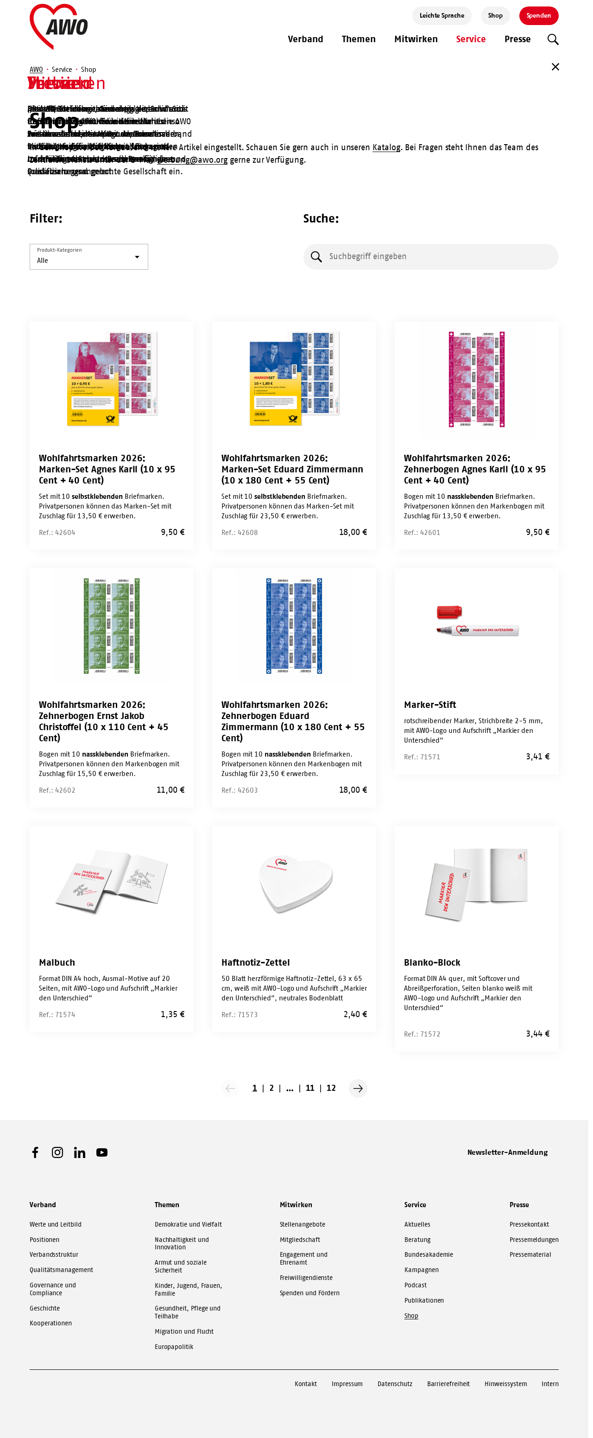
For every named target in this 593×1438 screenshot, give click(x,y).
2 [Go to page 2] (271, 1088)
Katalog (386, 147)
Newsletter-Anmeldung (507, 1152)
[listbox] (89, 257)
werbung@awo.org (192, 160)
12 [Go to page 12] (331, 1088)
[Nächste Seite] (358, 1088)
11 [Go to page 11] (310, 1088)
